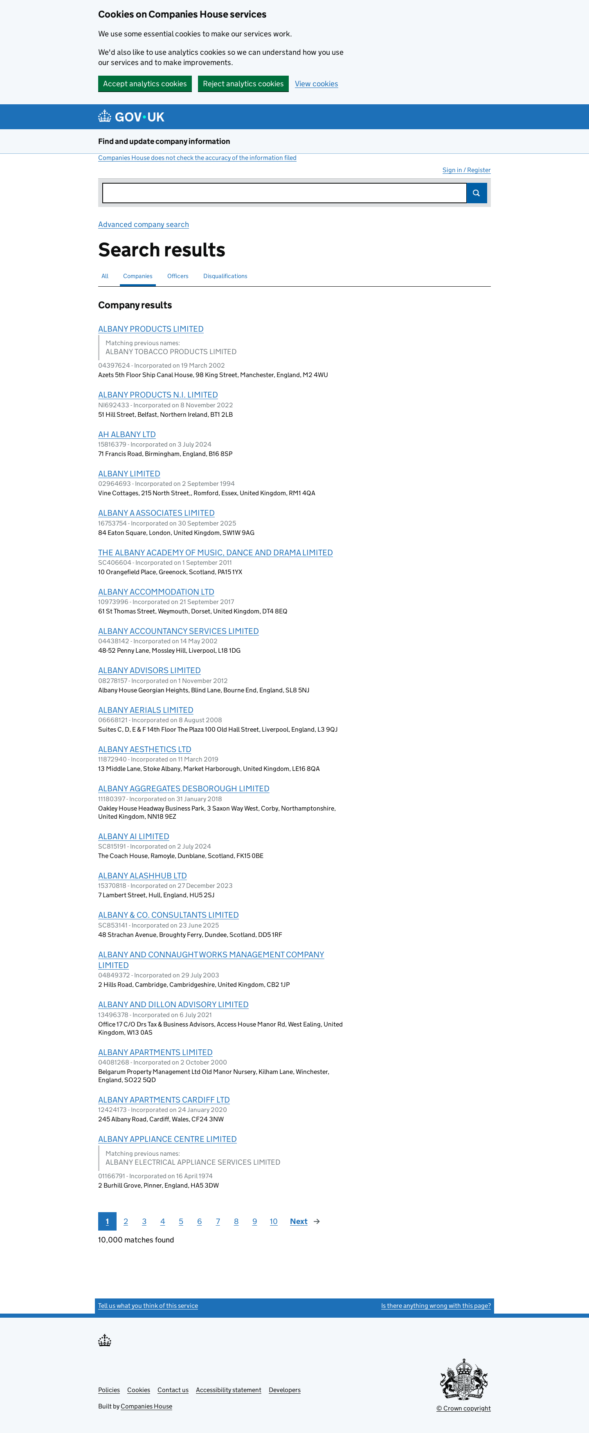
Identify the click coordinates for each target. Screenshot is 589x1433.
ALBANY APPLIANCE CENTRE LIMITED (167, 1139)
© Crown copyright (463, 1408)
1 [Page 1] (107, 1221)
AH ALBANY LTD (127, 434)
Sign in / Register (467, 170)
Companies (138, 276)
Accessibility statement (228, 1390)
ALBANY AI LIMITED (133, 836)
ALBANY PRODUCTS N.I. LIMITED (158, 395)
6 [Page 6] (199, 1221)
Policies (109, 1390)
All (104, 276)
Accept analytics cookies (145, 83)
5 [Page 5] (181, 1221)
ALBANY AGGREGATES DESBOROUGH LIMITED (184, 788)
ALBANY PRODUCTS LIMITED (151, 329)
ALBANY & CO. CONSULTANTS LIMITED (168, 915)
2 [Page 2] (126, 1221)
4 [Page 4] (162, 1221)
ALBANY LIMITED (129, 473)
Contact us (173, 1390)
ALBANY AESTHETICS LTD (144, 749)
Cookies (138, 1390)
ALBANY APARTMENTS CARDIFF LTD (164, 1100)
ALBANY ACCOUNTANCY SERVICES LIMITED (178, 631)
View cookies (316, 84)
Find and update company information (164, 141)
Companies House (146, 1406)
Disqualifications (225, 276)
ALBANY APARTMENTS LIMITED (155, 1052)
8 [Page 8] (236, 1221)
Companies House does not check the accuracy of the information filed (197, 158)
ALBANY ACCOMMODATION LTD (156, 592)
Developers (285, 1390)
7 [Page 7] (218, 1221)
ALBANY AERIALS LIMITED (145, 710)
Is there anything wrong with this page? (436, 1305)
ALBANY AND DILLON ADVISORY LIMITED (173, 1004)
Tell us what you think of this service (148, 1305)
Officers (178, 276)
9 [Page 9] (254, 1221)
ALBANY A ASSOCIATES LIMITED (156, 513)
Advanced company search (143, 224)
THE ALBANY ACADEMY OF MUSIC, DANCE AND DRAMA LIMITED (215, 552)
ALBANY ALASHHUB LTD (142, 875)
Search (477, 193)
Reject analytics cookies (243, 83)
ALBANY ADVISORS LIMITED (149, 670)
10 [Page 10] (274, 1221)
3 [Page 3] (144, 1221)
